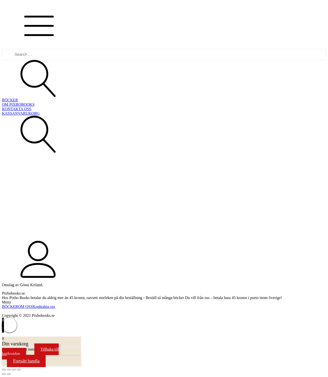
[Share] (9, 369)
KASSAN (10, 113)
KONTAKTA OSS (16, 109)
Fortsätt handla (26, 360)
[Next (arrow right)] (9, 374)
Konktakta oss (44, 306)
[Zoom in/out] (19, 369)
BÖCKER (10, 100)
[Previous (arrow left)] (4, 374)
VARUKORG (29, 113)
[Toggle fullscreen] (14, 369)
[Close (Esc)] (4, 369)
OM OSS (25, 306)
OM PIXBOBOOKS (18, 104)
